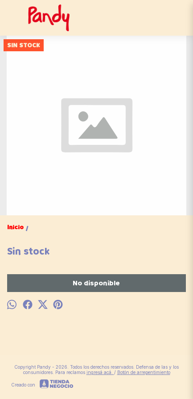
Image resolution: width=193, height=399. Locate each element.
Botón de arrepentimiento (143, 372)
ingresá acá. (100, 372)
